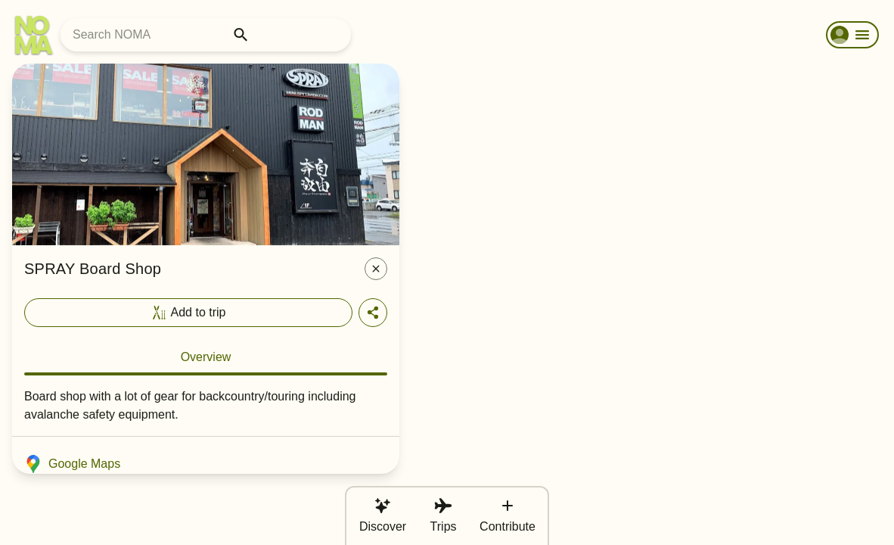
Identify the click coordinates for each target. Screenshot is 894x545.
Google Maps (72, 464)
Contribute (507, 515)
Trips (443, 515)
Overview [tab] (206, 356)
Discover (382, 515)
